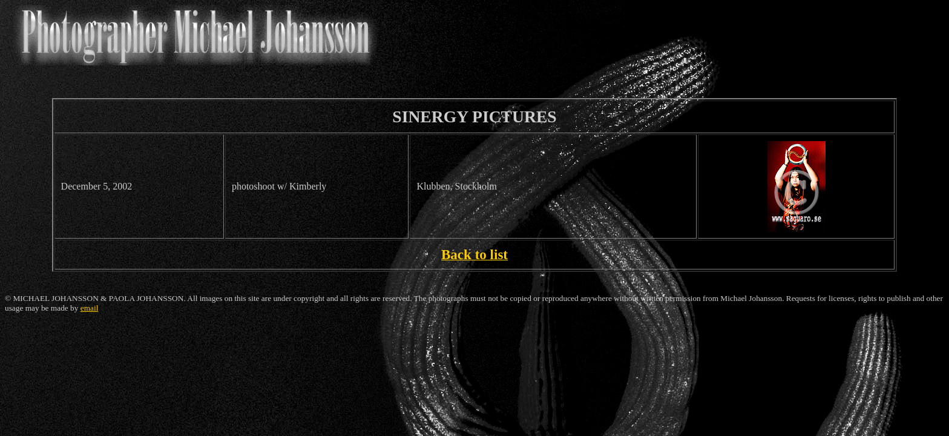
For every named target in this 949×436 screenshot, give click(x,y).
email (89, 307)
